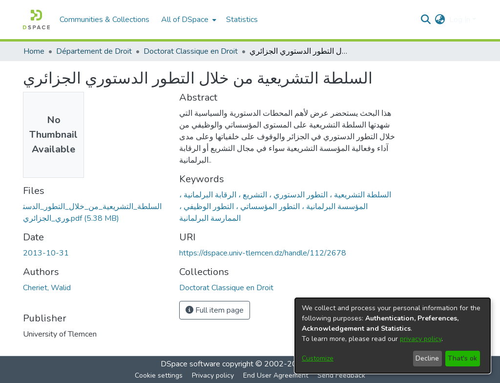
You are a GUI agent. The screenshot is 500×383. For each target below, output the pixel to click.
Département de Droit (94, 51)
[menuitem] (187, 19)
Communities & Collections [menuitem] (104, 19)
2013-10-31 (46, 253)
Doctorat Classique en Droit (191, 51)
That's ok (462, 358)
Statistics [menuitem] (242, 19)
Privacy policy (213, 375)
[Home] (36, 19)
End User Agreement (275, 375)
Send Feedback (341, 375)
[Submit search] (426, 19)
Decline (427, 358)
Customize (317, 358)
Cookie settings (159, 375)
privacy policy (420, 338)
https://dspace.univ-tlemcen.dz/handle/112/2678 (262, 253)
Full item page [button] (215, 310)
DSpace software (190, 364)
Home (33, 51)
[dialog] (392, 335)
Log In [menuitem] (459, 19)
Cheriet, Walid (47, 287)
